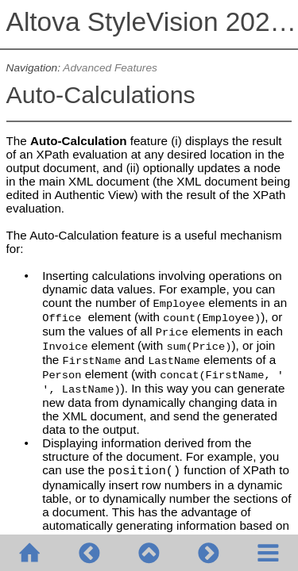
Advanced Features (110, 68)
